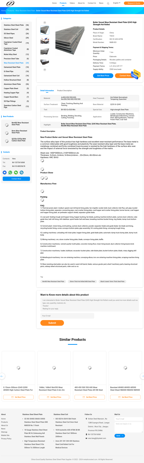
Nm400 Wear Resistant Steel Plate (20, 124)
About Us (4, 425)
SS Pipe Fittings (16, 101)
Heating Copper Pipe (16, 93)
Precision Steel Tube (16, 58)
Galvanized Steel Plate (16, 67)
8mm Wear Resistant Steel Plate (19, 132)
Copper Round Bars (16, 97)
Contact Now (16, 179)
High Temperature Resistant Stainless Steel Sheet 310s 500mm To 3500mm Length (34, 444)
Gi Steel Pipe (16, 71)
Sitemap (4, 432)
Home (3, 419)
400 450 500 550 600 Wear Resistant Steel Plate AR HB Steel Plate (89, 390)
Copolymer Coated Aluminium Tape (16, 49)
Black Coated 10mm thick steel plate (112, 281)
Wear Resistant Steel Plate (16, 63)
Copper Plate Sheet (16, 88)
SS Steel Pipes (16, 33)
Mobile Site (5, 435)
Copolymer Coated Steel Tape (16, 43)
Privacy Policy (6, 439)
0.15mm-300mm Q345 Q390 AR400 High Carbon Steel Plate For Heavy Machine (18, 390)
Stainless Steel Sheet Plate (16, 25)
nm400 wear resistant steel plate (53, 281)
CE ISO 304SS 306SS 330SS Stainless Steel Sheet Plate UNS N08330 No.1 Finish (36, 422)
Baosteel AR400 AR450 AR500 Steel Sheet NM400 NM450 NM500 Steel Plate (125, 390)
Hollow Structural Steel (16, 80)
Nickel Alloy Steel (16, 54)
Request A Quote (134, 3)
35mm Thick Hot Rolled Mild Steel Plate (82, 281)
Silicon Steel (16, 38)
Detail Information (47, 91)
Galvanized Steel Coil (16, 75)
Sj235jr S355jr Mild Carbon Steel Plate (19, 140)
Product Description (64, 91)
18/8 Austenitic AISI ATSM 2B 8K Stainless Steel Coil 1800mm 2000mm (67, 433)
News (3, 429)
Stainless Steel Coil (16, 29)
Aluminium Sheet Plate (16, 84)
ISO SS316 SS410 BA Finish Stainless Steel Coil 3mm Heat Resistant (66, 422)
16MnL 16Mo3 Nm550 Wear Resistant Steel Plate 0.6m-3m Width (52, 390)
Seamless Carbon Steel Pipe (16, 106)
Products (4, 422)
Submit (52, 322)
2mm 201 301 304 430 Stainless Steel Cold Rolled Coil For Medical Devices (67, 444)
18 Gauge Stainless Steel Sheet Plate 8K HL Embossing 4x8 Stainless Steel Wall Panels (35, 433)
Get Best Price (103, 75)
